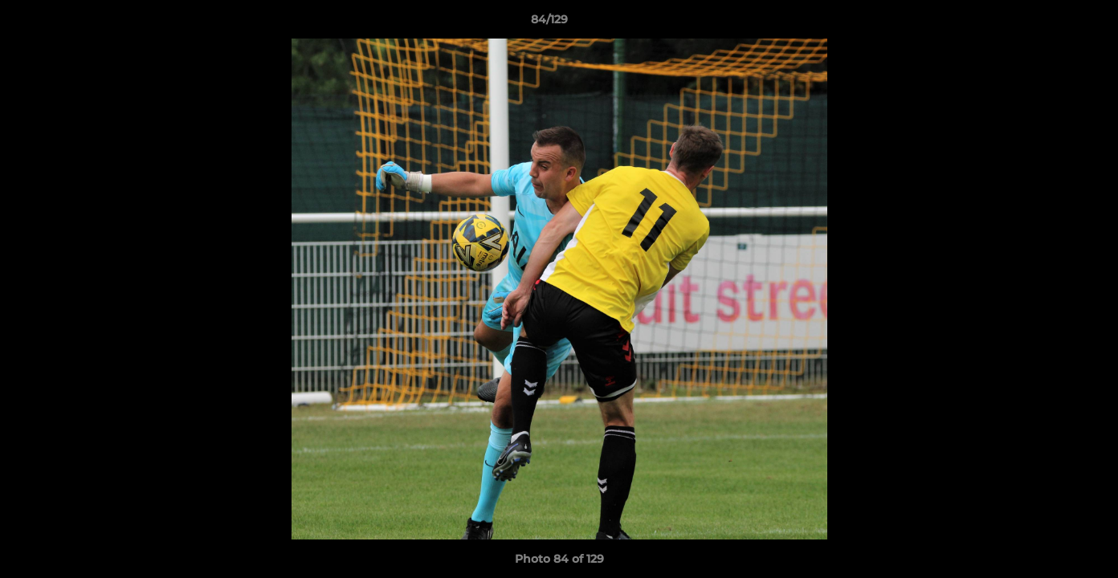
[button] (1050, 23)
